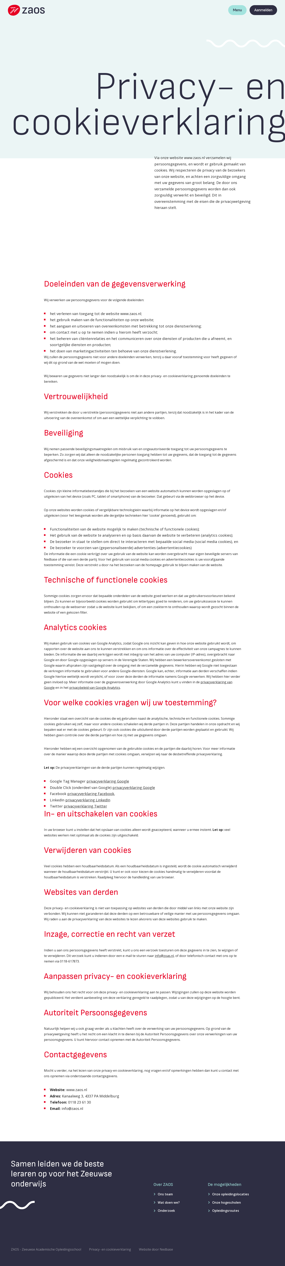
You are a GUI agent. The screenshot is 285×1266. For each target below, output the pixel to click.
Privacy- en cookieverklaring (110, 1249)
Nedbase (166, 1249)
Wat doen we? (169, 1202)
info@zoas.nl (164, 956)
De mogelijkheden (224, 1184)
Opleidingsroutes (225, 1210)
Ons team (165, 1194)
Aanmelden (263, 10)
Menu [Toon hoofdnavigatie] (237, 10)
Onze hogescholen (226, 1202)
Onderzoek (166, 1210)
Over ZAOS (163, 1184)
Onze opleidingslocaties (230, 1194)
